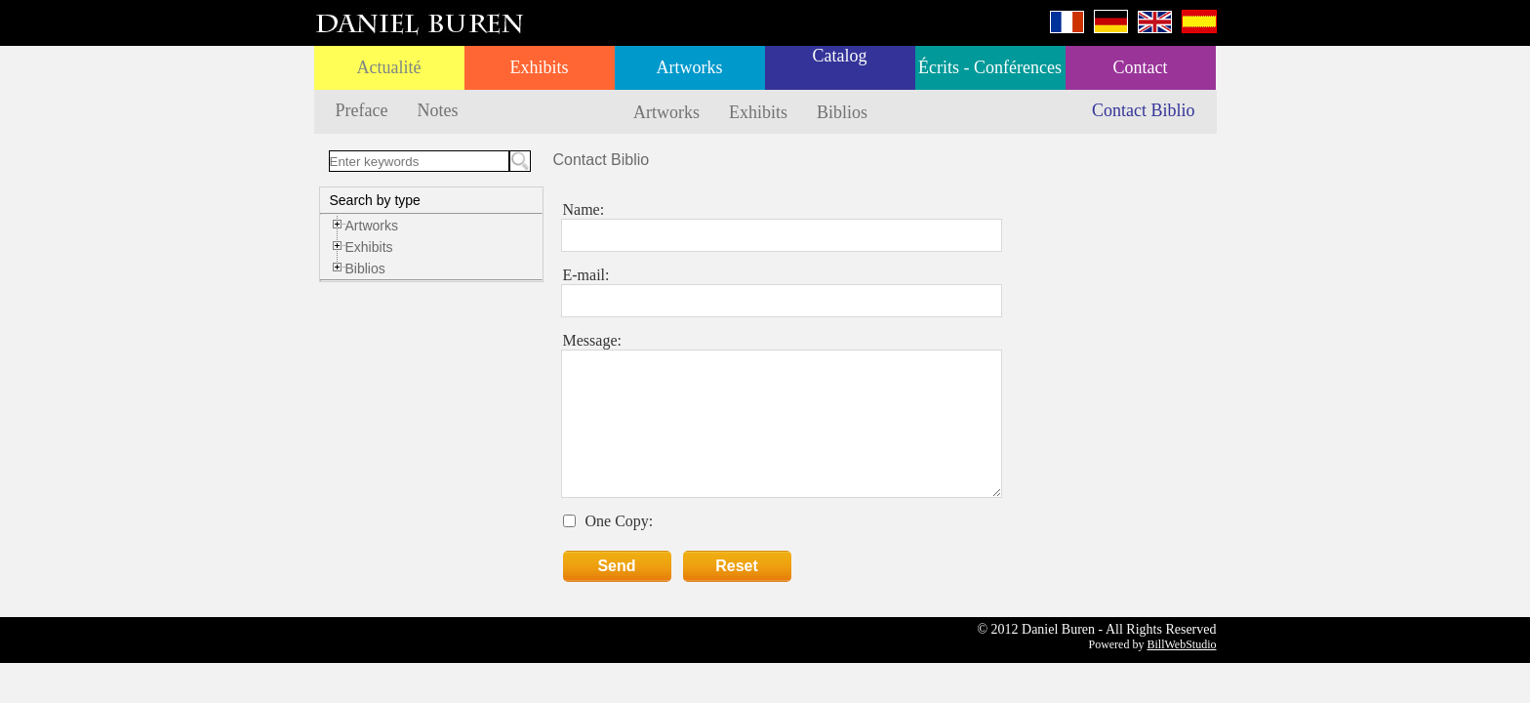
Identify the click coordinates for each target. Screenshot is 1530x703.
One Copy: (619, 521)
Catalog (840, 55)
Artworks (690, 67)
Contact (1140, 67)
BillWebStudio (1181, 644)
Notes (437, 110)
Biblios (842, 112)
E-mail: (586, 275)
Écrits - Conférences (990, 67)
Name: (584, 209)
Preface (362, 110)
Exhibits (538, 67)
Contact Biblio (1143, 110)
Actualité (389, 67)
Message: (592, 340)
